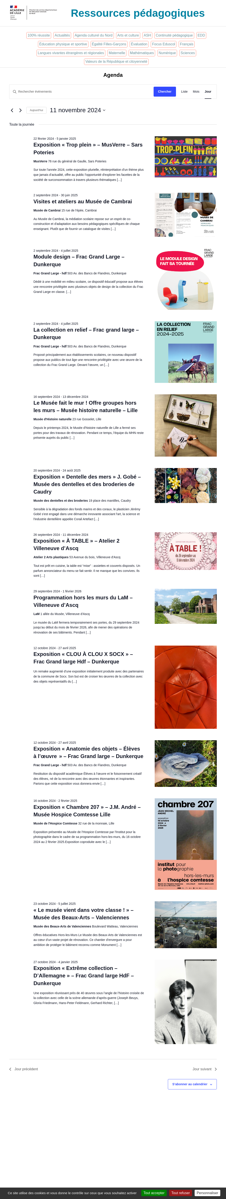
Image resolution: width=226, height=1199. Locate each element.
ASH (147, 35)
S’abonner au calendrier (190, 1084)
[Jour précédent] (11, 110)
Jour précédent (23, 1069)
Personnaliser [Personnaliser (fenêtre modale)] (207, 1193)
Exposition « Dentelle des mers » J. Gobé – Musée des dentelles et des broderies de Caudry (87, 484)
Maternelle (117, 53)
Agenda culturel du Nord (94, 35)
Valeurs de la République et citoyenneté (116, 61)
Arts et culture (128, 35)
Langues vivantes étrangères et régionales (71, 53)
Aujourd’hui (36, 110)
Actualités (62, 35)
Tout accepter (154, 1193)
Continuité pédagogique (174, 35)
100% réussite (39, 35)
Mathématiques (142, 53)
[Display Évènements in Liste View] (184, 92)
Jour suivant (205, 1069)
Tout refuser (180, 1193)
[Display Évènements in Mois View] (196, 92)
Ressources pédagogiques (138, 13)
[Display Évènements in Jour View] (208, 92)
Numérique (167, 53)
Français (186, 44)
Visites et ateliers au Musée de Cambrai (82, 201)
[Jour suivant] (20, 110)
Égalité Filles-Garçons (109, 44)
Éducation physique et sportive (63, 44)
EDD (201, 35)
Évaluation (139, 44)
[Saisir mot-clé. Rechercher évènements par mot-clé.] (81, 92)
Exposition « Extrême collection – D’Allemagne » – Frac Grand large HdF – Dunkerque (83, 975)
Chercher (164, 91)
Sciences (188, 53)
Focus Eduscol (163, 44)
